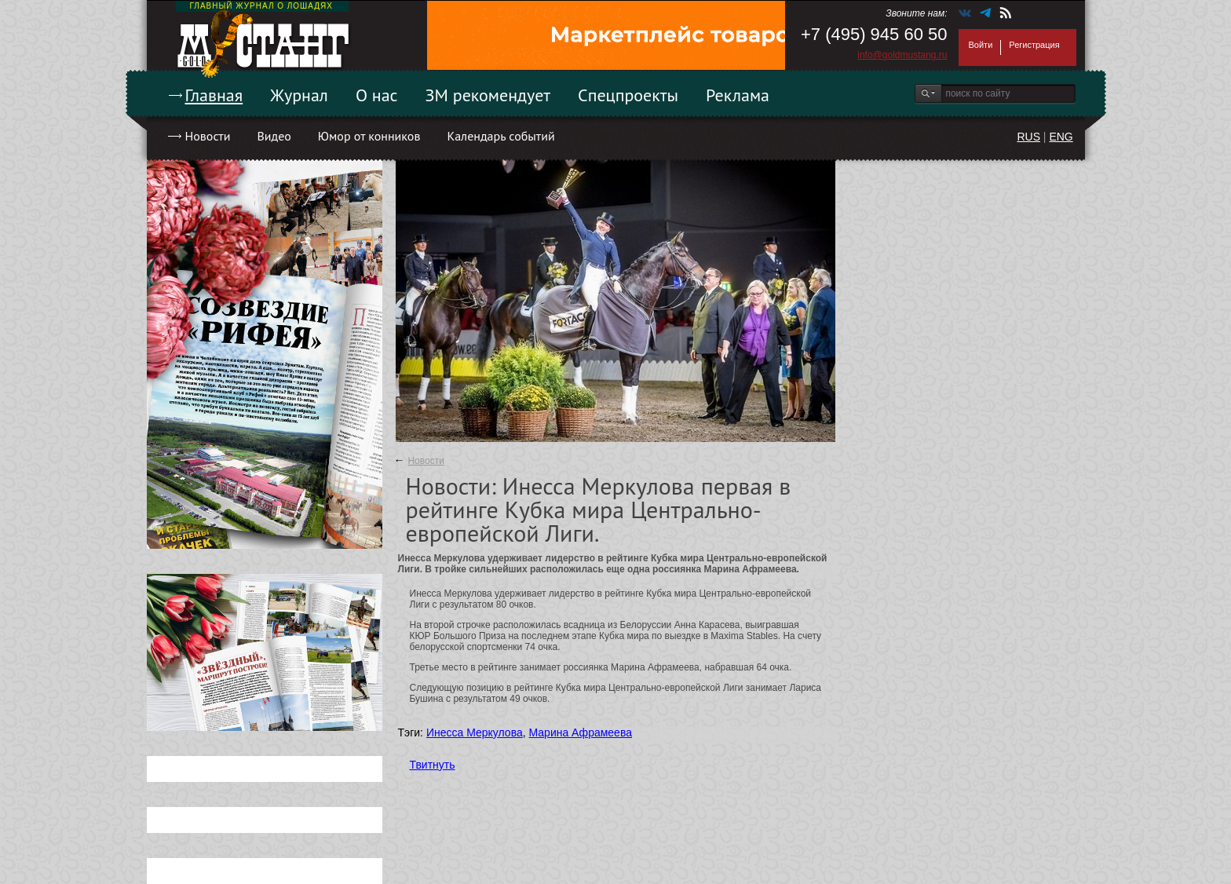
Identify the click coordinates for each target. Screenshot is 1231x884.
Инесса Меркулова (474, 732)
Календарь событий (500, 136)
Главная (214, 95)
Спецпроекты (628, 95)
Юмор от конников (369, 136)
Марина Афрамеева (580, 732)
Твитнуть (432, 764)
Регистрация (1034, 44)
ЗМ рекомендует (488, 95)
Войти (981, 44)
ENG (1060, 136)
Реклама (737, 95)
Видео (273, 136)
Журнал (299, 95)
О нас (377, 95)
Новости (208, 136)
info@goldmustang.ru (902, 54)
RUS (1028, 136)
